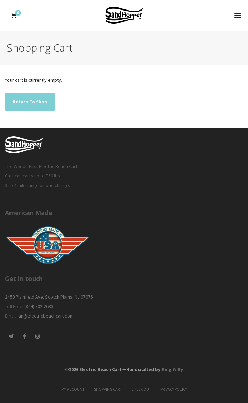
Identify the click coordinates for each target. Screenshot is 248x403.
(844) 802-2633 (38, 306)
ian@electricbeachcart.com (46, 316)
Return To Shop (30, 102)
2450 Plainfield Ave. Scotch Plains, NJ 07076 (49, 297)
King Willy (172, 369)
